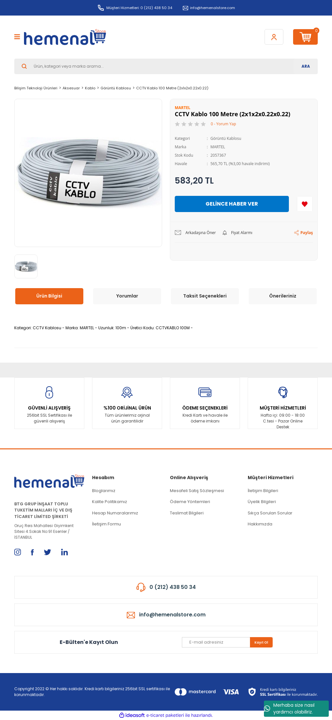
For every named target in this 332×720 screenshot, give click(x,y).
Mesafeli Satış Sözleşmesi (197, 491)
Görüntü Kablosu (225, 138)
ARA (306, 66)
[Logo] (65, 37)
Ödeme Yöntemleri (190, 502)
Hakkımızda (260, 524)
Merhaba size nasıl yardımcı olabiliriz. (289, 708)
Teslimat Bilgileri (187, 513)
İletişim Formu (106, 524)
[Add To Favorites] (305, 204)
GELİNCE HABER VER (232, 204)
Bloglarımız (103, 491)
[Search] (166, 66)
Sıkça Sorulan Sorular (270, 513)
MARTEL (217, 147)
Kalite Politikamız (109, 502)
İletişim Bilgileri (263, 491)
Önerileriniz (282, 296)
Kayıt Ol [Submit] (261, 642)
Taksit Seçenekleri (205, 296)
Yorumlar (127, 296)
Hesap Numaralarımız (115, 513)
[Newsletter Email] (227, 642)
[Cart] (305, 37)
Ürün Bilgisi (49, 296)
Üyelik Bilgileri (262, 502)
